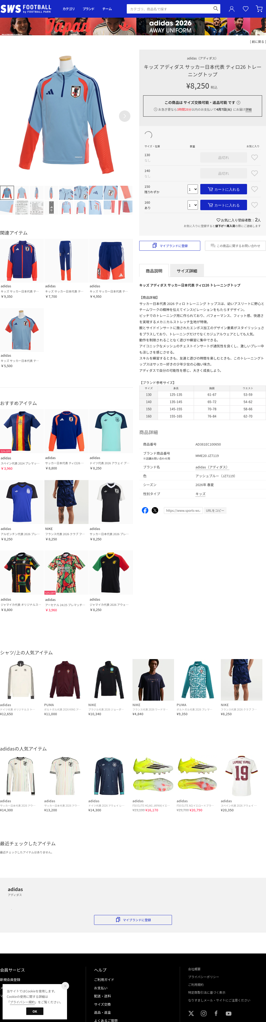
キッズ (200, 493)
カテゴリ (69, 8)
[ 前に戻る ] (258, 41)
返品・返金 (102, 1012)
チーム (107, 8)
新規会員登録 (10, 979)
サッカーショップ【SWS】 (27, 9)
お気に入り (245, 9)
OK (34, 1011)
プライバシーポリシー (203, 976)
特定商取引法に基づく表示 (206, 992)
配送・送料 (102, 995)
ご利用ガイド (104, 979)
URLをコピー (215, 510)
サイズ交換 (102, 1004)
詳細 (248, 109)
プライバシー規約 (22, 1002)
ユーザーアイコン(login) (232, 9)
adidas (202, 58)
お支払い (101, 987)
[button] (124, 116)
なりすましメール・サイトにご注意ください (219, 1000)
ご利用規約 (196, 984)
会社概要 (194, 969)
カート (260, 9)
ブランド (88, 8)
